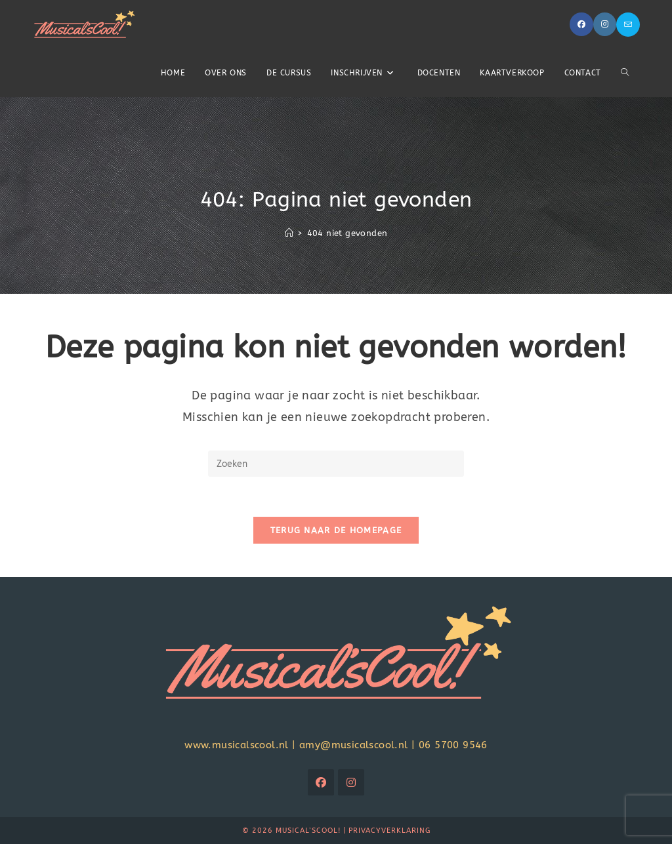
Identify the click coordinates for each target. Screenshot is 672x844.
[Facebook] (321, 782)
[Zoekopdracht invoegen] (336, 464)
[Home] (289, 233)
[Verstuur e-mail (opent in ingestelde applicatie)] (628, 24)
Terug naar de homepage (336, 530)
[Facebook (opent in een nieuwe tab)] (581, 24)
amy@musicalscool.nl (353, 745)
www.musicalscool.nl (236, 745)
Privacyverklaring (389, 830)
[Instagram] (351, 782)
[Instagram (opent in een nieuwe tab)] (604, 24)
